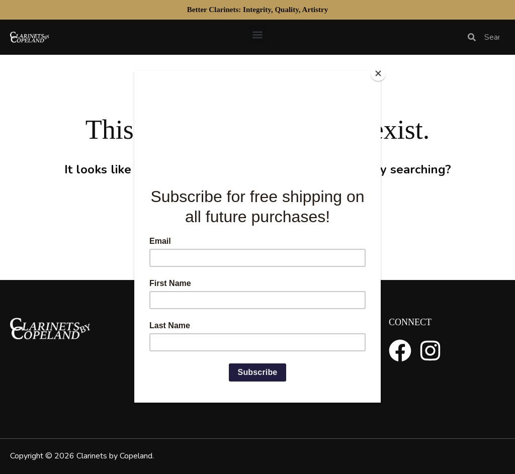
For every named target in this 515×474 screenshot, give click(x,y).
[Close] (378, 73)
